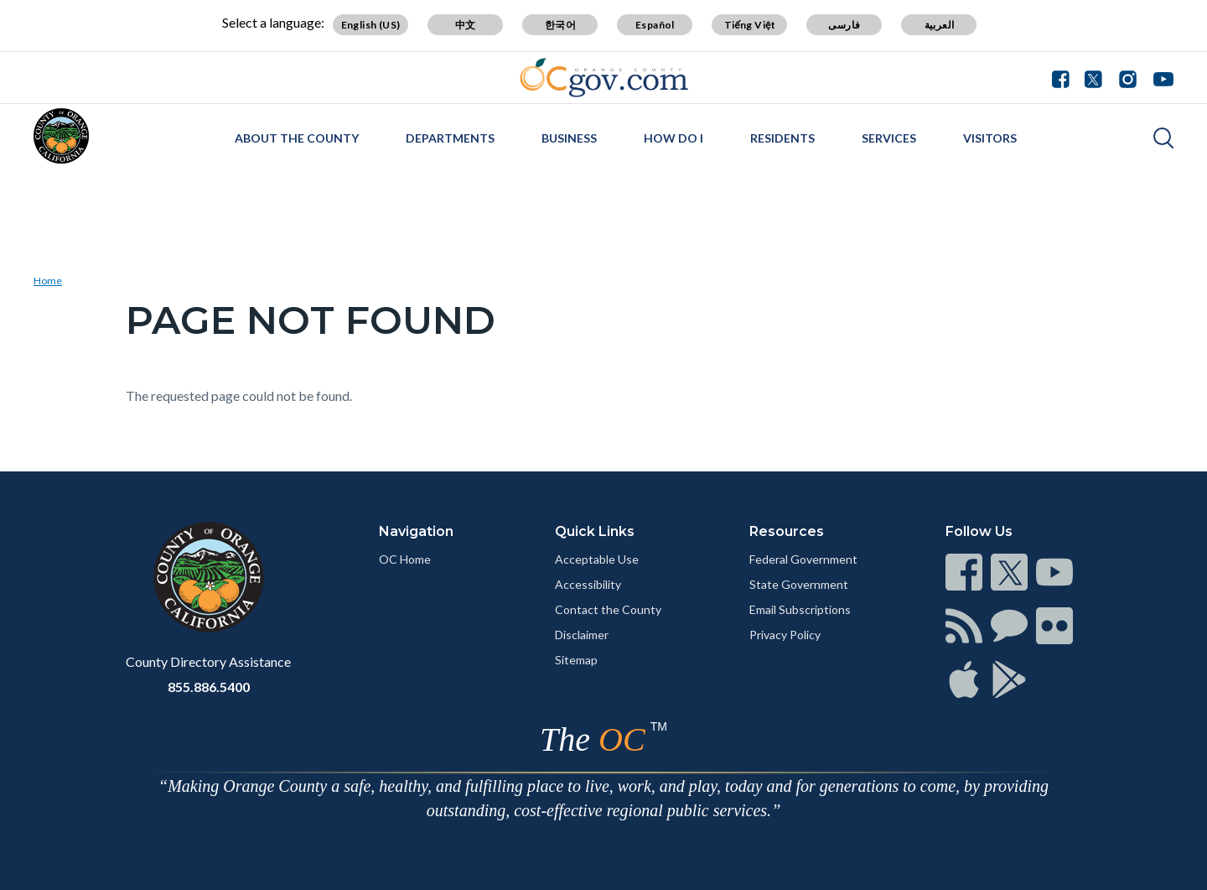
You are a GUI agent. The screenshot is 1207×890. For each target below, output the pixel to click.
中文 (465, 24)
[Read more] (604, 77)
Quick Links (595, 531)
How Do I (673, 138)
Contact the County (608, 609)
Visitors (990, 138)
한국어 (560, 24)
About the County (297, 138)
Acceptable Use (597, 559)
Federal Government (803, 559)
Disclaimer (582, 634)
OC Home (405, 559)
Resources (786, 531)
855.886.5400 (209, 687)
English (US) (371, 24)
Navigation (416, 531)
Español (655, 24)
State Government (798, 584)
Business (569, 138)
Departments (450, 138)
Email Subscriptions (800, 609)
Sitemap (576, 660)
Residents (782, 138)
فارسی (844, 24)
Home (48, 280)
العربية (940, 24)
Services (889, 138)
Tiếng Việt (750, 24)
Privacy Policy (785, 634)
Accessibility (588, 584)
